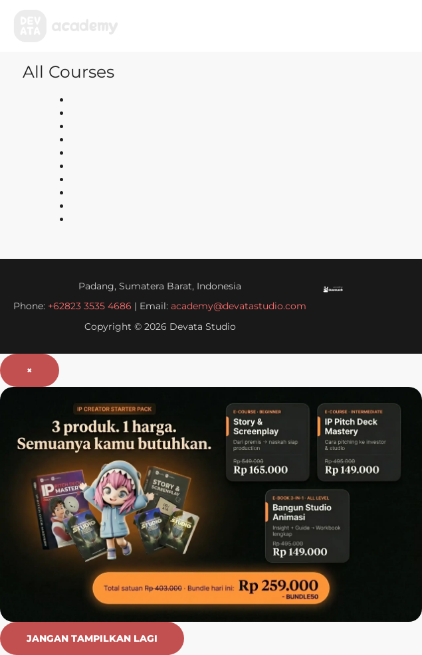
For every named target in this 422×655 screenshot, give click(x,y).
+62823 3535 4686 (91, 306)
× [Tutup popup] (30, 370)
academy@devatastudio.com (238, 306)
